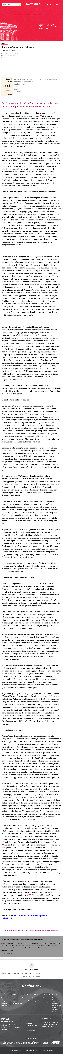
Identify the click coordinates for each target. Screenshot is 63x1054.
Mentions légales (48, 1050)
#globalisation (53, 931)
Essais (29, 1019)
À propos (46, 1019)
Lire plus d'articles (31, 977)
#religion (31, 931)
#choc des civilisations (20, 931)
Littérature (45, 998)
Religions (35, 1002)
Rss (56, 4)
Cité (15, 15)
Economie (4, 1004)
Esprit (34, 15)
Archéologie (26, 1000)
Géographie (15, 1000)
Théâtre (55, 1002)
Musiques (55, 1000)
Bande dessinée (14, 1025)
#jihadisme (8, 931)
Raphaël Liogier (20, 84)
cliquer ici (14, 954)
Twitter (30, 1051)
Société (3, 1002)
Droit (2, 998)
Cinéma (54, 998)
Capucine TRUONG (10, 50)
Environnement (16, 1004)
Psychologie (36, 1000)
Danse (54, 1011)
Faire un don (46, 1026)
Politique (4, 1006)
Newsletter (60, 4)
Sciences (4, 1000)
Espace (21, 15)
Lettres (41, 15)
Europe (13, 1002)
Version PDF (5, 58)
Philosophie (36, 998)
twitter (50, 4)
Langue (44, 1000)
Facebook (27, 1051)
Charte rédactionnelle (49, 1024)
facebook (47, 4)
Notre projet (46, 1022)
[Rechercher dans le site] (11, 4)
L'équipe (55, 1022)
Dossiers (30, 1030)
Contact (55, 1026)
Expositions (5, 1029)
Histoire (24, 998)
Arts (48, 15)
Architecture (56, 1006)
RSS (33, 1051)
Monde (13, 998)
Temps (27, 15)
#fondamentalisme (41, 931)
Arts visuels (56, 1004)
